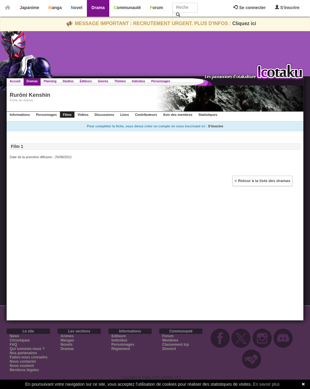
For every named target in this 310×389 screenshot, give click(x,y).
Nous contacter (23, 361)
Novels (66, 344)
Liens (124, 114)
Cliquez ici (244, 23)
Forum (156, 7)
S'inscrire (287, 7)
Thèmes (120, 81)
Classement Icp (175, 344)
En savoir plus (266, 384)
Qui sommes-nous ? (27, 349)
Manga (55, 7)
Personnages (160, 81)
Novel (76, 7)
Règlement (120, 349)
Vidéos (83, 114)
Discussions (104, 114)
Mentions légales (24, 370)
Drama (98, 7)
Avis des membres (178, 114)
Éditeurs (86, 81)
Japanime (29, 7)
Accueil (15, 81)
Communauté (127, 7)
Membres (170, 340)
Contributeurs (146, 114)
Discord (169, 349)
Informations (20, 114)
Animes (67, 336)
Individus (138, 81)
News (14, 336)
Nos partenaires (23, 353)
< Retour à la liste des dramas (262, 180)
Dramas (32, 81)
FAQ (13, 344)
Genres (103, 81)
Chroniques (20, 340)
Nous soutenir (22, 366)
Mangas (67, 340)
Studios (68, 81)
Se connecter (249, 7)
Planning (50, 81)
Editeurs (118, 336)
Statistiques (207, 114)
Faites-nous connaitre (29, 357)
